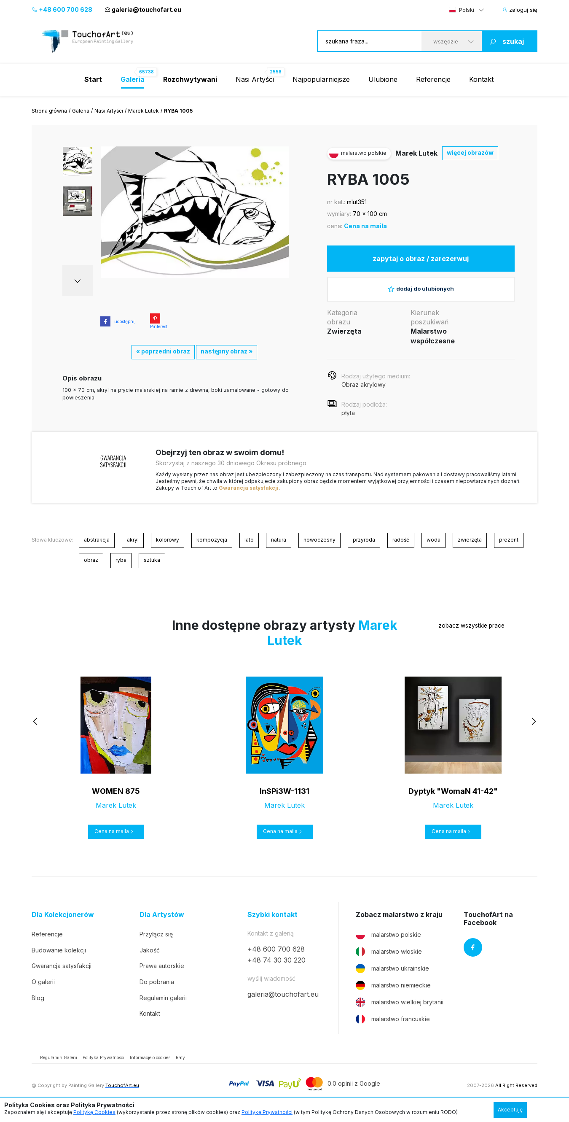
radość (400, 546)
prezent (508, 546)
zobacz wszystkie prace (453, 632)
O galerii (43, 988)
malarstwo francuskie (393, 1026)
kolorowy (167, 546)
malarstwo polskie (388, 942)
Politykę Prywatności (267, 1112)
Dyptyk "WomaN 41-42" (453, 797)
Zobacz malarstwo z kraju (399, 921)
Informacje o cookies (150, 1064)
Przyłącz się (156, 941)
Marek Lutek (143, 111)
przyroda (364, 546)
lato (249, 546)
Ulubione (382, 79)
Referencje (433, 79)
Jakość (150, 956)
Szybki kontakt (272, 921)
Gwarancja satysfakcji (249, 494)
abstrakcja (97, 546)
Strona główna (49, 111)
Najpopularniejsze (321, 79)
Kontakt (481, 79)
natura (278, 546)
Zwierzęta (344, 338)
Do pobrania (157, 988)
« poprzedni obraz (163, 351)
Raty (180, 1064)
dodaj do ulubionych (420, 293)
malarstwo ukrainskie (392, 975)
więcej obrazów (470, 152)
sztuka (152, 567)
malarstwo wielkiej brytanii (399, 1009)
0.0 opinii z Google (353, 1090)
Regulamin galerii (163, 1004)
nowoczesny (319, 546)
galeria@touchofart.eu (143, 9)
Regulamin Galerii (58, 1064)
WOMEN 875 (116, 797)
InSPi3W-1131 (284, 797)
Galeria (80, 111)
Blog (38, 1004)
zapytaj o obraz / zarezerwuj (421, 260)
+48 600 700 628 (62, 9)
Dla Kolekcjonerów (63, 921)
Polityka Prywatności (103, 1064)
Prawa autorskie (162, 972)
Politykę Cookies (94, 1112)
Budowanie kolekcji (59, 956)
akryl (133, 546)
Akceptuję (510, 1109)
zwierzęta (470, 546)
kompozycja (211, 546)
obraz (91, 567)
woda (433, 546)
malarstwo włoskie (389, 958)
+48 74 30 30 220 (276, 967)
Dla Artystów (162, 921)
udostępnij (118, 321)
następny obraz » (226, 351)
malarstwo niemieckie (393, 992)
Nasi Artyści (255, 79)
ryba (120, 567)
